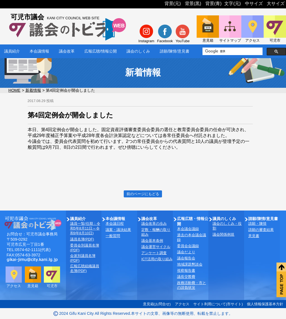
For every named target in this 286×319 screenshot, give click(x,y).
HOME (14, 90)
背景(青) (213, 3)
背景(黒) (193, 3)
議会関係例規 (223, 234)
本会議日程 (115, 223)
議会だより (186, 252)
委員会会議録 (188, 246)
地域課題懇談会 (189, 264)
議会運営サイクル (155, 247)
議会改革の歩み (154, 223)
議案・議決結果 (118, 230)
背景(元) (173, 3)
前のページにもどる (143, 194)
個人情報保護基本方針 (265, 304)
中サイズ (254, 3)
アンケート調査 (154, 253)
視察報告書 (186, 270)
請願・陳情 (257, 223)
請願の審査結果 (261, 230)
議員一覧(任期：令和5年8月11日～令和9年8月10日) (85, 228)
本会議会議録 (188, 229)
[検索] (232, 51)
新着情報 (33, 90)
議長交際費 (186, 277)
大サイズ (276, 3)
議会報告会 (186, 258)
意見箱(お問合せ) (157, 304)
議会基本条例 (152, 240)
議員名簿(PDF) (82, 239)
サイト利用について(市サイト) (218, 304)
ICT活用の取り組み (157, 259)
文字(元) (232, 3)
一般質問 (113, 236)
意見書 (253, 236)
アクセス (182, 304)
